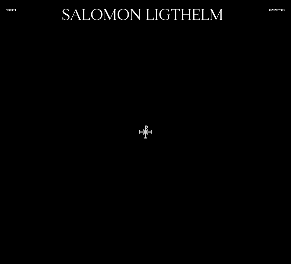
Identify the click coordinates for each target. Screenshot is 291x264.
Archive (11, 10)
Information (277, 10)
